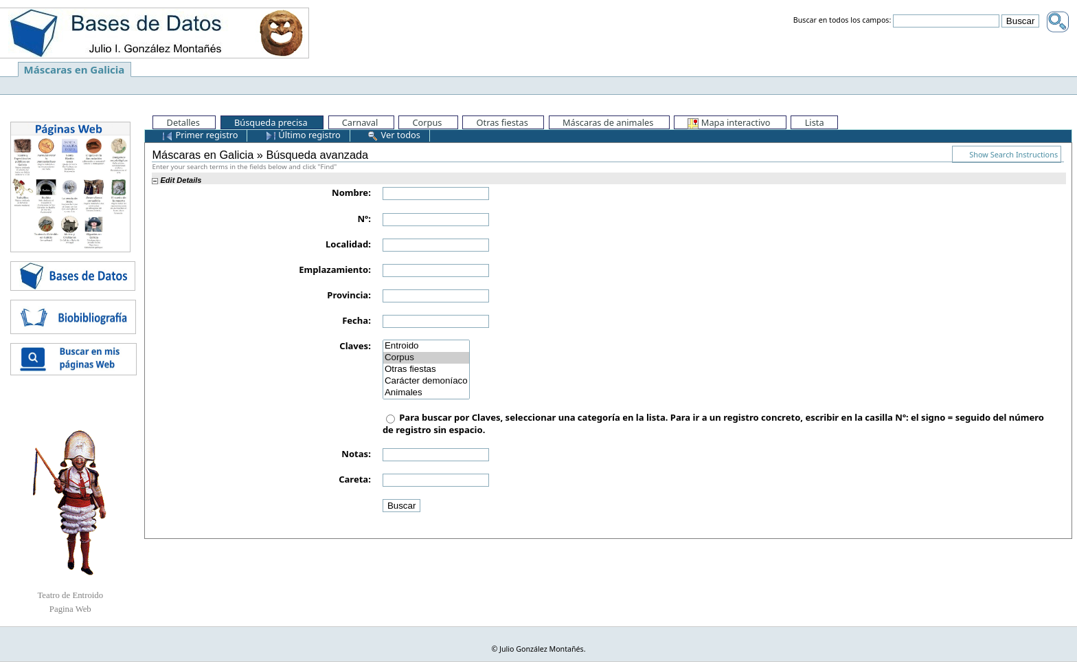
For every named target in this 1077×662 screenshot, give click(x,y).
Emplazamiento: (335, 269)
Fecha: (356, 320)
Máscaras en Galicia (74, 69)
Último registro (303, 135)
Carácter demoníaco (426, 381)
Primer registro (200, 135)
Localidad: (348, 244)
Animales (426, 393)
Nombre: (351, 192)
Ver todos (393, 135)
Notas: (355, 454)
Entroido (426, 346)
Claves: (355, 346)
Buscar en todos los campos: (842, 20)
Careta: (355, 479)
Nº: (364, 218)
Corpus (426, 358)
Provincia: (349, 295)
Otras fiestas (426, 369)
